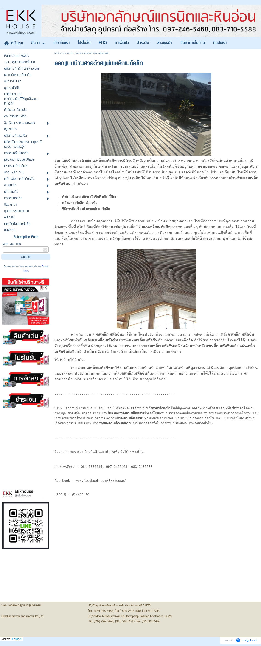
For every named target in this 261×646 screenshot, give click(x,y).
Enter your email (12, 244)
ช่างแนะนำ (69, 53)
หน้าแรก (57, 53)
